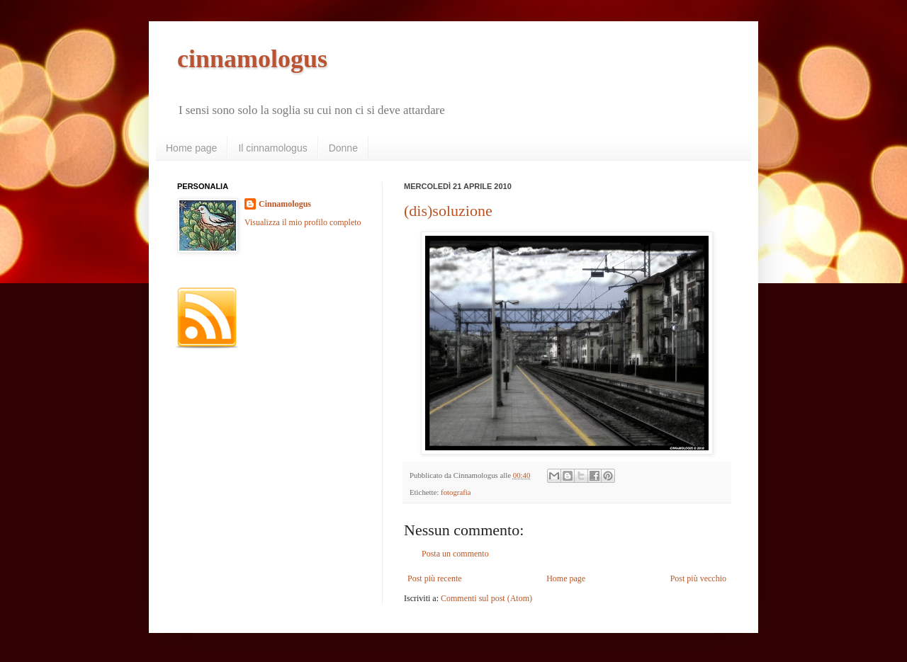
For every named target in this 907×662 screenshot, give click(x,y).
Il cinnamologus (272, 148)
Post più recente (434, 578)
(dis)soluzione (448, 210)
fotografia (456, 492)
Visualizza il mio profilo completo (302, 222)
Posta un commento (455, 554)
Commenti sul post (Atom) (486, 598)
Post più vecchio (698, 578)
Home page (191, 148)
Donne (343, 148)
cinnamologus (252, 59)
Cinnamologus (285, 204)
